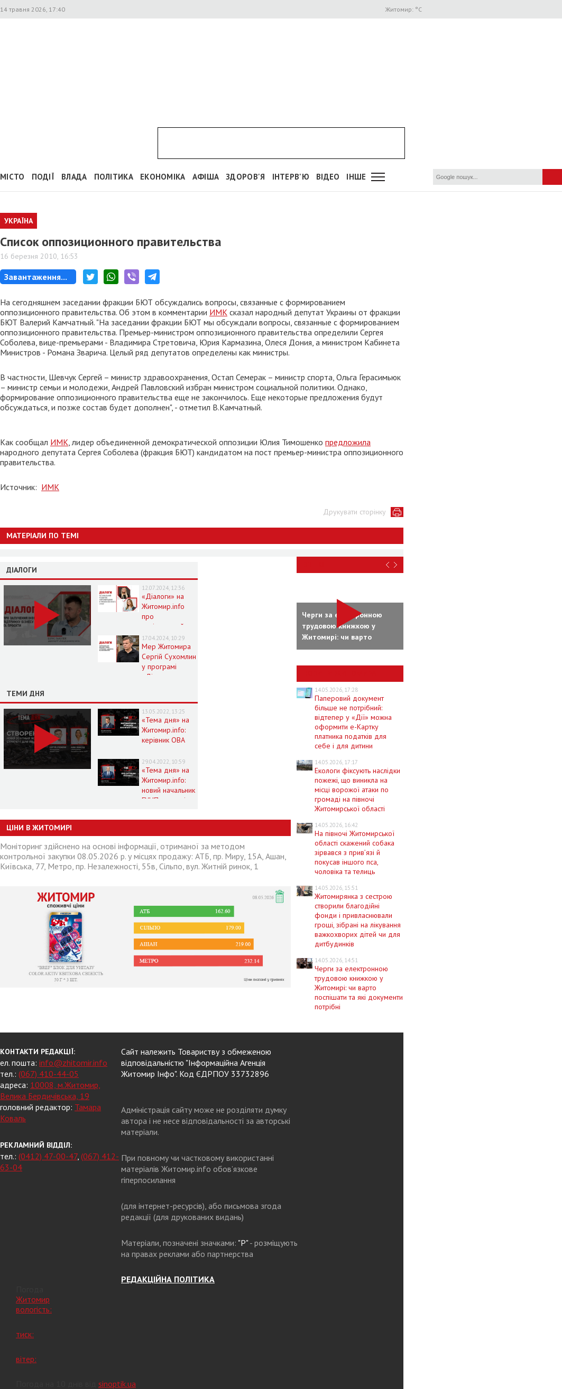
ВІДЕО (328, 177)
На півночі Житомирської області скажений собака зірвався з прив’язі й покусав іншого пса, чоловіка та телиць (354, 852)
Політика (113, 177)
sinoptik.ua (117, 1383)
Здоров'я (245, 177)
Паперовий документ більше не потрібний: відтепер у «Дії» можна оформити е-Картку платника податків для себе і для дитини (353, 721)
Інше (356, 177)
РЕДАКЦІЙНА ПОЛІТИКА (168, 1279)
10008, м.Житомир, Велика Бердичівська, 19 (50, 1090)
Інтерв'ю (290, 177)
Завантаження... (35, 276)
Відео (313, 564)
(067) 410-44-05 (49, 1073)
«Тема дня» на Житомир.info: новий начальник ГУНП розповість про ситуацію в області (168, 795)
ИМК (218, 312)
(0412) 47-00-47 (48, 1156)
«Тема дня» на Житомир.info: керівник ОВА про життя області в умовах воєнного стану (169, 745)
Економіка (163, 177)
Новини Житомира (339, 673)
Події (43, 177)
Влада (74, 177)
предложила (348, 442)
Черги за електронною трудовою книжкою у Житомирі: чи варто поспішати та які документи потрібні (359, 987)
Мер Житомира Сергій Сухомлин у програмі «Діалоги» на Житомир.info (169, 666)
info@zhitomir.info (73, 1062)
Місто (12, 177)
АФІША (205, 177)
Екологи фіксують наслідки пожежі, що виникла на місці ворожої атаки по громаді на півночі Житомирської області (357, 789)
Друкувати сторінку (354, 512)
